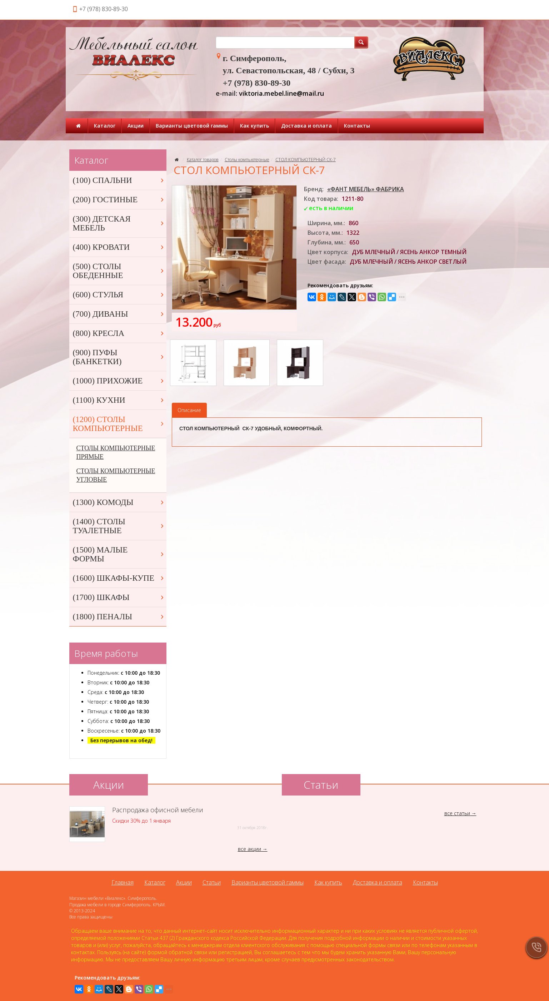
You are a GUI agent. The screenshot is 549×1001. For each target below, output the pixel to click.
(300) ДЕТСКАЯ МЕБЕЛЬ (119, 223)
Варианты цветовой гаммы (192, 125)
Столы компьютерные (247, 160)
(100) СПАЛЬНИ (119, 180)
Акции (136, 125)
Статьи (212, 882)
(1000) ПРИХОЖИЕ (119, 380)
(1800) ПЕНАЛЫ (119, 616)
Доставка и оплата (306, 125)
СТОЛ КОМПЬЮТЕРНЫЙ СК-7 (305, 160)
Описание (189, 410)
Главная (122, 882)
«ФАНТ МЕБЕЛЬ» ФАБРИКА (365, 189)
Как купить (254, 125)
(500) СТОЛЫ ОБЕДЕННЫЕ (119, 271)
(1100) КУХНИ (119, 400)
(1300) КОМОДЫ (119, 502)
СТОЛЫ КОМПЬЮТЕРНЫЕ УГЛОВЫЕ (115, 475)
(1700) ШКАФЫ (119, 597)
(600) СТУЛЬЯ (119, 294)
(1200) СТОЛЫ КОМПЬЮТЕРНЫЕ (119, 424)
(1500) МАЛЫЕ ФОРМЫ (119, 554)
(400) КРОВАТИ (119, 247)
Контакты (357, 125)
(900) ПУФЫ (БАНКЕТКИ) (119, 357)
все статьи (457, 813)
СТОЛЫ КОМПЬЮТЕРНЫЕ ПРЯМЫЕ (115, 452)
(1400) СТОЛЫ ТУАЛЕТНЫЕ (119, 526)
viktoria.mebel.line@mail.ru (281, 93)
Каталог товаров (203, 160)
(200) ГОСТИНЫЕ (119, 199)
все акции (249, 849)
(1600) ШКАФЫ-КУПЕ (119, 578)
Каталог (104, 125)
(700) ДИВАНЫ (119, 313)
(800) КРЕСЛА (119, 333)
